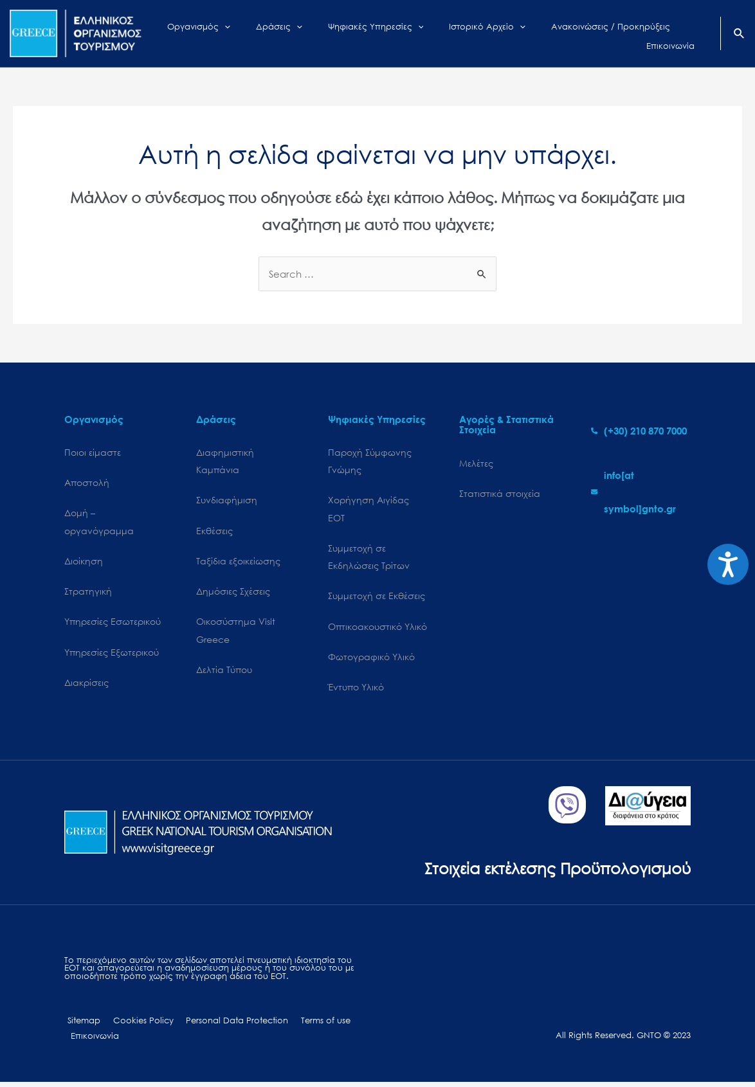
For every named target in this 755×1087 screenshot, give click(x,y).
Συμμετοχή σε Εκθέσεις (376, 598)
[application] (247, 33)
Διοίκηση (83, 562)
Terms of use (309, 1025)
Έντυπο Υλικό (356, 691)
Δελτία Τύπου (224, 673)
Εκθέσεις (214, 532)
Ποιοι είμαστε (92, 452)
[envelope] (641, 491)
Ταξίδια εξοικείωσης (238, 562)
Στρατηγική (88, 593)
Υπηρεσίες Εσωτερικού (112, 624)
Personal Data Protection (225, 1025)
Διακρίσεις (86, 685)
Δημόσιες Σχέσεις (233, 593)
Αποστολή (86, 483)
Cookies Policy (135, 1025)
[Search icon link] (739, 35)
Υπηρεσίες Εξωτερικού (111, 655)
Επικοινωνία (93, 1040)
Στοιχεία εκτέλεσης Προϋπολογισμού (553, 871)
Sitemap (80, 1025)
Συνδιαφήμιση (226, 501)
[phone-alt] (639, 430)
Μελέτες (476, 463)
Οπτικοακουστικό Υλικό (377, 629)
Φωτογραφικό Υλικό (371, 660)
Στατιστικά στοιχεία (499, 493)
